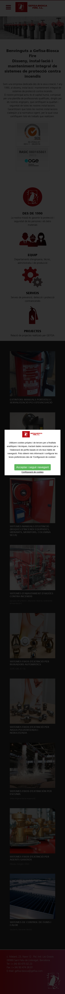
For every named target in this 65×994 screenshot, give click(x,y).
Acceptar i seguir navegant (32, 451)
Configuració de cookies (32, 456)
